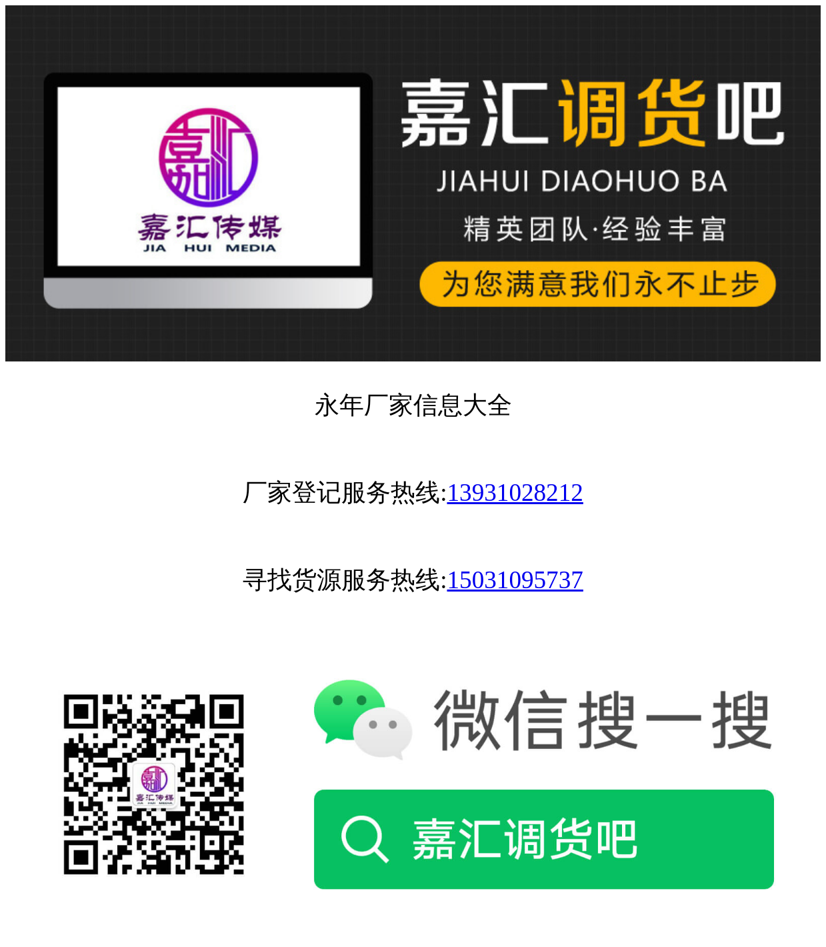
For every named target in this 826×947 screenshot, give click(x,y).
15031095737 (515, 580)
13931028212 (515, 492)
